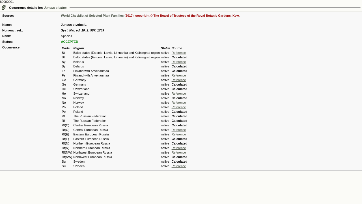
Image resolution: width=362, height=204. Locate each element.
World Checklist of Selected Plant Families (92, 15)
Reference (179, 52)
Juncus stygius (55, 7)
